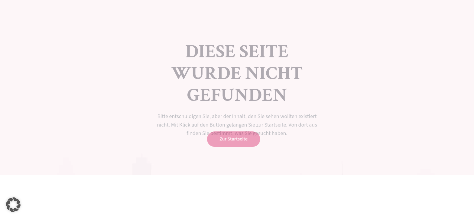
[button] (13, 204)
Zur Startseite (233, 139)
